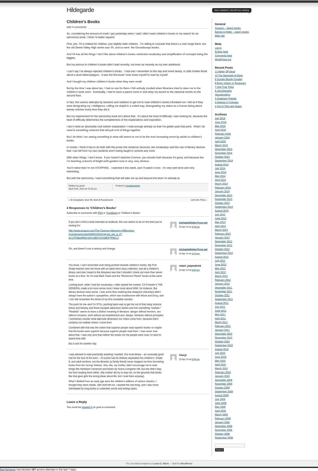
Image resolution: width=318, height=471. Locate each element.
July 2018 (220, 118)
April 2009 (220, 410)
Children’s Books (83, 21)
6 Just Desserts (223, 91)
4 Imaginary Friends (225, 98)
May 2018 (220, 126)
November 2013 (223, 199)
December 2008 (223, 426)
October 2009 (222, 387)
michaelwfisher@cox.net (193, 222)
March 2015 (221, 145)
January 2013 (222, 237)
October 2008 (222, 434)
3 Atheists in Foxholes (227, 102)
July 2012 (220, 260)
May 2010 (220, 360)
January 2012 (222, 283)
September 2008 (224, 437)
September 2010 (224, 345)
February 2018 (223, 133)
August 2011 (222, 303)
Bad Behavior (8, 469)
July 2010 (220, 353)
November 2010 (223, 337)
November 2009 (223, 384)
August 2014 (222, 164)
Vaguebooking (222, 94)
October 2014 (222, 157)
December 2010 (223, 333)
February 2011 (223, 326)
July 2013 (220, 214)
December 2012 (223, 241)
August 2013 (222, 210)
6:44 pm (196, 359)
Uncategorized (132, 185)
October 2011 (222, 295)
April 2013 (220, 226)
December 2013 (223, 195)
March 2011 (221, 322)
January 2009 (222, 422)
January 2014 (222, 191)
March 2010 (221, 368)
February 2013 (223, 233)
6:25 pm (196, 270)
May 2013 (220, 222)
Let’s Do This (198, 200)
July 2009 (220, 399)
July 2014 (220, 168)
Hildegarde (80, 9)
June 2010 (220, 357)
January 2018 (222, 137)
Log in (218, 48)
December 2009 (223, 380)
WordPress (186, 463)
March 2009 (221, 414)
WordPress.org (223, 59)
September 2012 (224, 253)
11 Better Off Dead (225, 71)
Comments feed (223, 55)
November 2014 (223, 153)
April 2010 (220, 364)
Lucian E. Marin (161, 463)
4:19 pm (196, 253)
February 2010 (223, 372)
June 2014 (220, 172)
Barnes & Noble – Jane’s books (232, 32)
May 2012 (220, 268)
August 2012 (222, 257)
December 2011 (223, 287)
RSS (100, 213)
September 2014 (224, 160)
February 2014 (223, 187)
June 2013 (220, 218)
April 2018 (220, 130)
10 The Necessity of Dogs (229, 75)
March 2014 (221, 183)
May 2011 (220, 314)
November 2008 (223, 430)
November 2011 (223, 291)
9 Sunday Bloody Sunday (228, 79)
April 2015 (220, 141)
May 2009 (220, 407)
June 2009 (220, 403)
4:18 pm (196, 227)
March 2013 (221, 230)
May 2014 (220, 176)
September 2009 (224, 391)
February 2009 (223, 418)
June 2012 (220, 264)
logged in (87, 407)
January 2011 (222, 330)
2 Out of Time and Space (228, 106)
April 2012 (220, 272)
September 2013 (224, 207)
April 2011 (220, 318)
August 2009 (222, 395)
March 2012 (221, 276)
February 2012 (223, 280)
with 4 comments (77, 27)
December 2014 (223, 149)
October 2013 (222, 203)
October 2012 (222, 249)
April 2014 (220, 180)
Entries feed (221, 51)
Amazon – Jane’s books (228, 28)
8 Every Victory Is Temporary (230, 83)
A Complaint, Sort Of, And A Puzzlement (92, 200)
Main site (220, 35)
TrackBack (112, 213)
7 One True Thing (224, 87)
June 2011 (220, 310)
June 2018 (220, 122)
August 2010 (222, 349)
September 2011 (224, 299)
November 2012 (223, 245)
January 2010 (222, 376)
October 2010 (222, 341)
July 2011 (220, 307)
